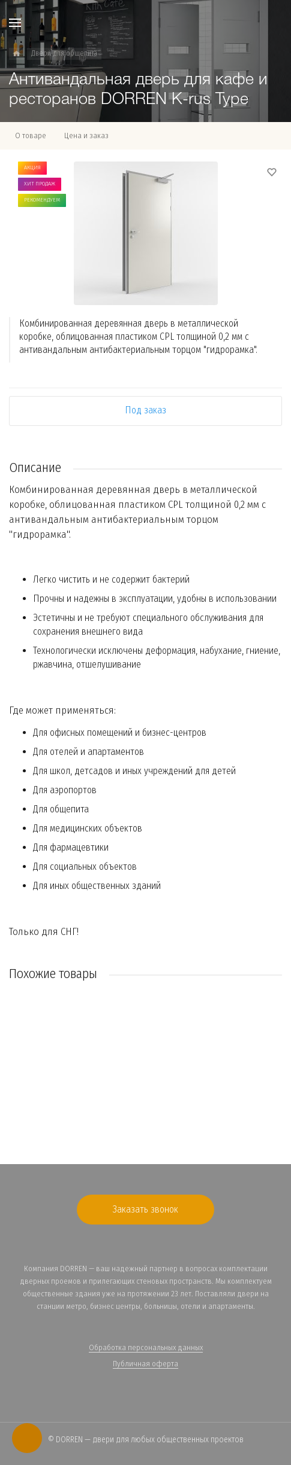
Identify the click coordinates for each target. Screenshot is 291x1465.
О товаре (30, 135)
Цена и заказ (86, 135)
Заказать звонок (145, 1209)
